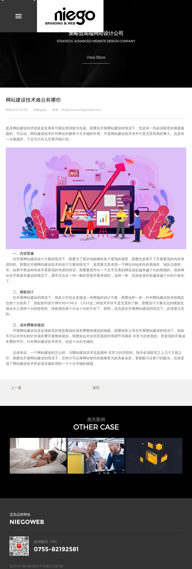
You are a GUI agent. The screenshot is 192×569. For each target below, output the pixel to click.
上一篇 (16, 387)
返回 (96, 387)
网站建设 (20, 128)
